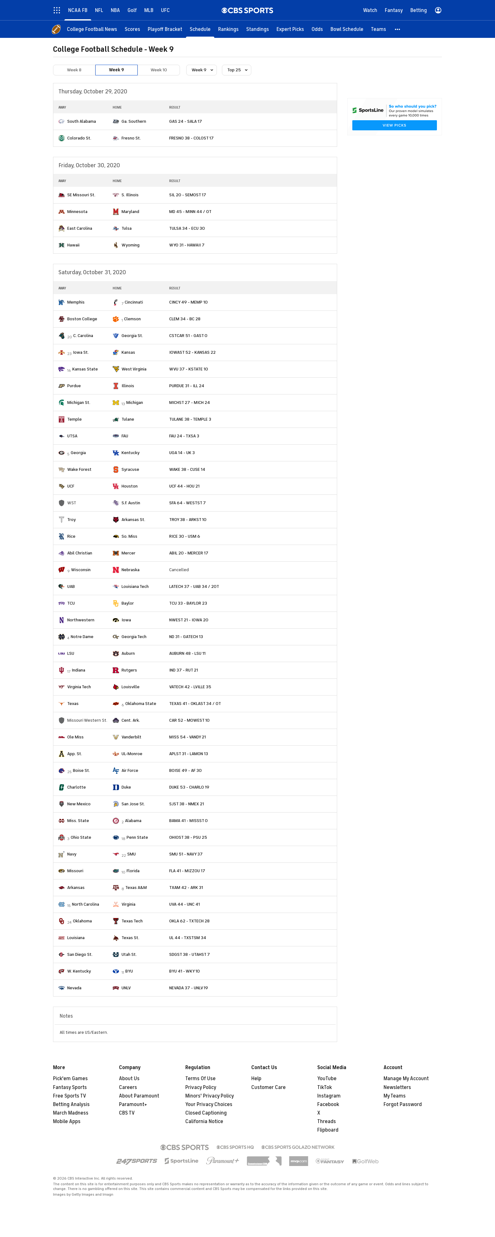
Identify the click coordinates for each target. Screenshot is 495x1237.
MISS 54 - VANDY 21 (187, 737)
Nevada (74, 988)
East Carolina (79, 228)
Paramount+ (133, 1104)
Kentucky (131, 452)
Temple (74, 419)
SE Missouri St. (81, 195)
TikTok (324, 1087)
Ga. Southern (134, 121)
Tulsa (127, 228)
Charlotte (76, 787)
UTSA (72, 436)
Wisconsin (81, 569)
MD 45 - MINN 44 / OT (190, 211)
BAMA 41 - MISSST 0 (188, 820)
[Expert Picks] (290, 29)
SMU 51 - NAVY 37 (186, 854)
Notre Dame (82, 636)
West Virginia (134, 369)
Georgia (78, 452)
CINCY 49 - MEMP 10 (188, 302)
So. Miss (129, 536)
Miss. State (78, 820)
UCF (70, 486)
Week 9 (116, 70)
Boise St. (81, 770)
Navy (71, 854)
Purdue (74, 385)
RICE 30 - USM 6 (184, 536)
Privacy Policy (200, 1087)
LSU (70, 653)
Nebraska (131, 569)
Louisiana (76, 937)
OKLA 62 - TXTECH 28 (189, 921)
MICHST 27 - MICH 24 (189, 402)
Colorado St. (79, 138)
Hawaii (73, 245)
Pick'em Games (70, 1078)
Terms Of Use (200, 1078)
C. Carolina (83, 335)
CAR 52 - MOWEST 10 (189, 720)
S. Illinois (130, 195)
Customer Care (268, 1087)
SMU (131, 854)
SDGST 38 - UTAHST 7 (189, 954)
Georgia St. (132, 335)
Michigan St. (78, 402)
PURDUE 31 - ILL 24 (186, 385)
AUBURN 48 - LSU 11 (187, 653)
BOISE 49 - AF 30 (185, 770)
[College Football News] (92, 29)
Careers (128, 1087)
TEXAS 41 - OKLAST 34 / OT (195, 703)
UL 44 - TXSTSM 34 (187, 937)
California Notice (204, 1121)
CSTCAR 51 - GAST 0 (188, 335)
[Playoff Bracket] (165, 29)
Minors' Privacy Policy (209, 1096)
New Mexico (79, 804)
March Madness (70, 1113)
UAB (71, 586)
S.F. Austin (131, 503)
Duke (126, 787)
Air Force (130, 770)
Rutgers (129, 670)
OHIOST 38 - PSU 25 (188, 837)
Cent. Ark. (131, 720)
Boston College (82, 319)
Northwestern (80, 620)
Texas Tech (132, 921)
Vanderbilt (131, 737)
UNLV (126, 988)
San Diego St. (79, 954)
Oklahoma (82, 921)
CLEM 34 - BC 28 (184, 319)
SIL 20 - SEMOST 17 (187, 195)
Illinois (128, 385)
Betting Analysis (71, 1104)
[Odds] (317, 29)
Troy (71, 519)
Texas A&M (136, 887)
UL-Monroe (132, 753)
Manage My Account (406, 1078)
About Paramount (139, 1096)
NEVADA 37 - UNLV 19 (188, 988)
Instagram (329, 1096)
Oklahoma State (140, 703)
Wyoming (131, 245)
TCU (71, 603)
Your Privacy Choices (208, 1104)
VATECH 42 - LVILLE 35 (190, 687)
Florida (133, 870)
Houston (130, 486)
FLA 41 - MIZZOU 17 (187, 870)
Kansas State (85, 369)
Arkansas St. (133, 519)
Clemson (132, 319)
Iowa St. (81, 352)
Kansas (128, 352)
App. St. (74, 753)
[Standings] (257, 29)
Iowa (126, 620)
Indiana (78, 670)
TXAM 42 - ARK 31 (186, 887)
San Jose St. (133, 804)
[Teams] (378, 29)
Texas (73, 703)
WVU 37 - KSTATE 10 (188, 369)
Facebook (328, 1104)
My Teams (395, 1096)
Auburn (128, 653)
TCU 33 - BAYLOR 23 (188, 603)
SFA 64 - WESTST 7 (187, 503)
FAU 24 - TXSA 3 (184, 436)
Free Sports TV (69, 1096)
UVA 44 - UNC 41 (184, 904)
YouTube (327, 1078)
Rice (71, 536)
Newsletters (397, 1087)
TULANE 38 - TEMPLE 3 (190, 419)
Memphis (76, 302)
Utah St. (129, 954)
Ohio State (81, 837)
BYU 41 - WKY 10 (184, 971)
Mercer (128, 553)
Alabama (133, 820)
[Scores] (132, 29)
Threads (326, 1121)
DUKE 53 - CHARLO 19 (189, 787)
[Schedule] (200, 29)
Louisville (131, 687)
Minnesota (77, 211)
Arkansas (76, 887)
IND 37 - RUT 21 (183, 670)
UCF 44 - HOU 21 (184, 486)
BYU (129, 971)
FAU (125, 436)
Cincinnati (134, 302)
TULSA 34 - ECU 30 (187, 228)
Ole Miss (75, 737)
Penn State (137, 837)
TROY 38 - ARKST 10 (187, 519)
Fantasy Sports (70, 1087)
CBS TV (127, 1113)
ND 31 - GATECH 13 (186, 636)
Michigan (134, 402)
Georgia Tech (134, 636)
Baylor (128, 603)
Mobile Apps (67, 1121)
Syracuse (130, 469)
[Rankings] (228, 29)
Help (256, 1078)
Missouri (75, 870)
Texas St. (130, 937)
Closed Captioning (206, 1113)
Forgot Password (403, 1104)
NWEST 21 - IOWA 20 (188, 620)
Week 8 (74, 70)
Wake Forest (79, 469)
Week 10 (159, 70)
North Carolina (85, 904)
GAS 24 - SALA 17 (185, 121)
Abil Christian (79, 553)
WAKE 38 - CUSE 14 (187, 469)
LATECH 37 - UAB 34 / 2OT (194, 586)
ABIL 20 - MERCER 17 (188, 553)
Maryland (130, 211)
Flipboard (327, 1130)
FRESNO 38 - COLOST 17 (191, 138)
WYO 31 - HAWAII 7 (187, 245)
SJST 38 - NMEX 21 (186, 804)
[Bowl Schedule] (347, 29)
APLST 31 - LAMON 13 (188, 753)
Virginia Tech (79, 687)
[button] (398, 29)
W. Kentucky (79, 971)
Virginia (128, 904)
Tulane (128, 419)
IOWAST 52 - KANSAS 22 (192, 352)
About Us (129, 1078)
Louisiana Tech (135, 586)
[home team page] (61, 121)
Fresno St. (131, 138)
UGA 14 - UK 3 (182, 452)
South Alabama (81, 121)
